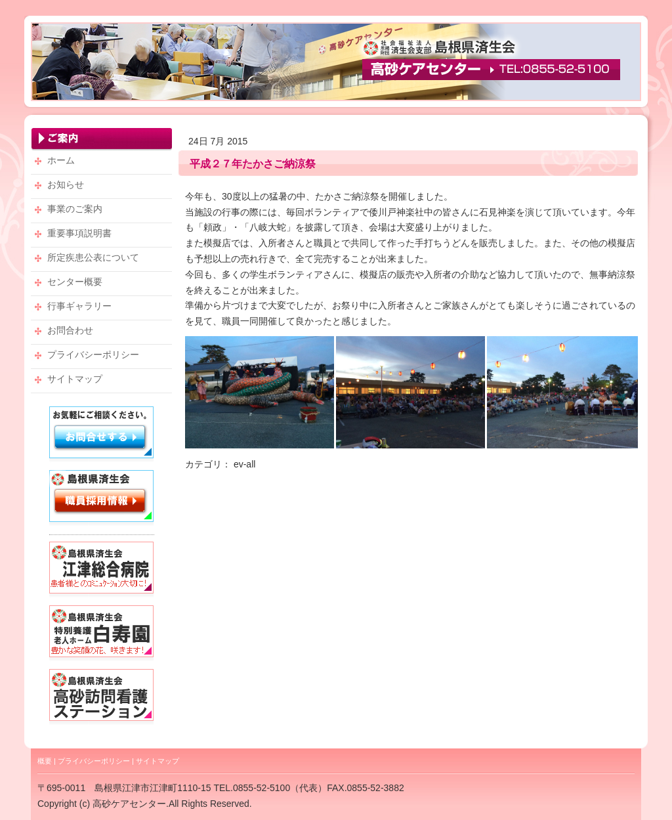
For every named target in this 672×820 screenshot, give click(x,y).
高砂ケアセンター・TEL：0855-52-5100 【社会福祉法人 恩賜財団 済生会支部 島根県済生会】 (336, 61)
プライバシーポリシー (94, 761)
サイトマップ (157, 761)
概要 (44, 761)
